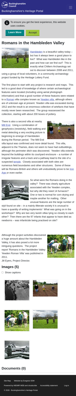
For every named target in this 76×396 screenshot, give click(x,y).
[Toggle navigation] (70, 7)
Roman (10, 99)
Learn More (14, 32)
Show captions (13, 272)
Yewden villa (47, 99)
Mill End (6, 125)
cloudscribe (32, 385)
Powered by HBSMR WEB (14, 385)
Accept (33, 32)
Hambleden (36, 51)
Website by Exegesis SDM (24, 381)
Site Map (7, 381)
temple (17, 161)
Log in (66, 385)
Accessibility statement (49, 385)
